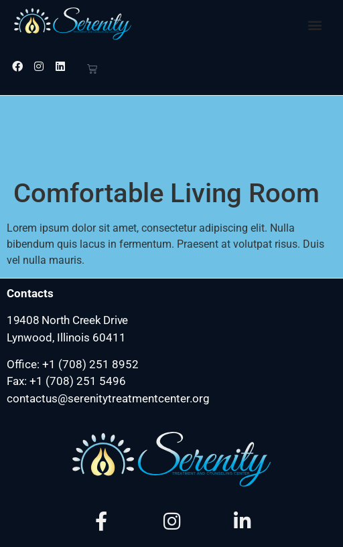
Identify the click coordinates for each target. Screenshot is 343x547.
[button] (315, 24)
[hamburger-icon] (327, 536)
